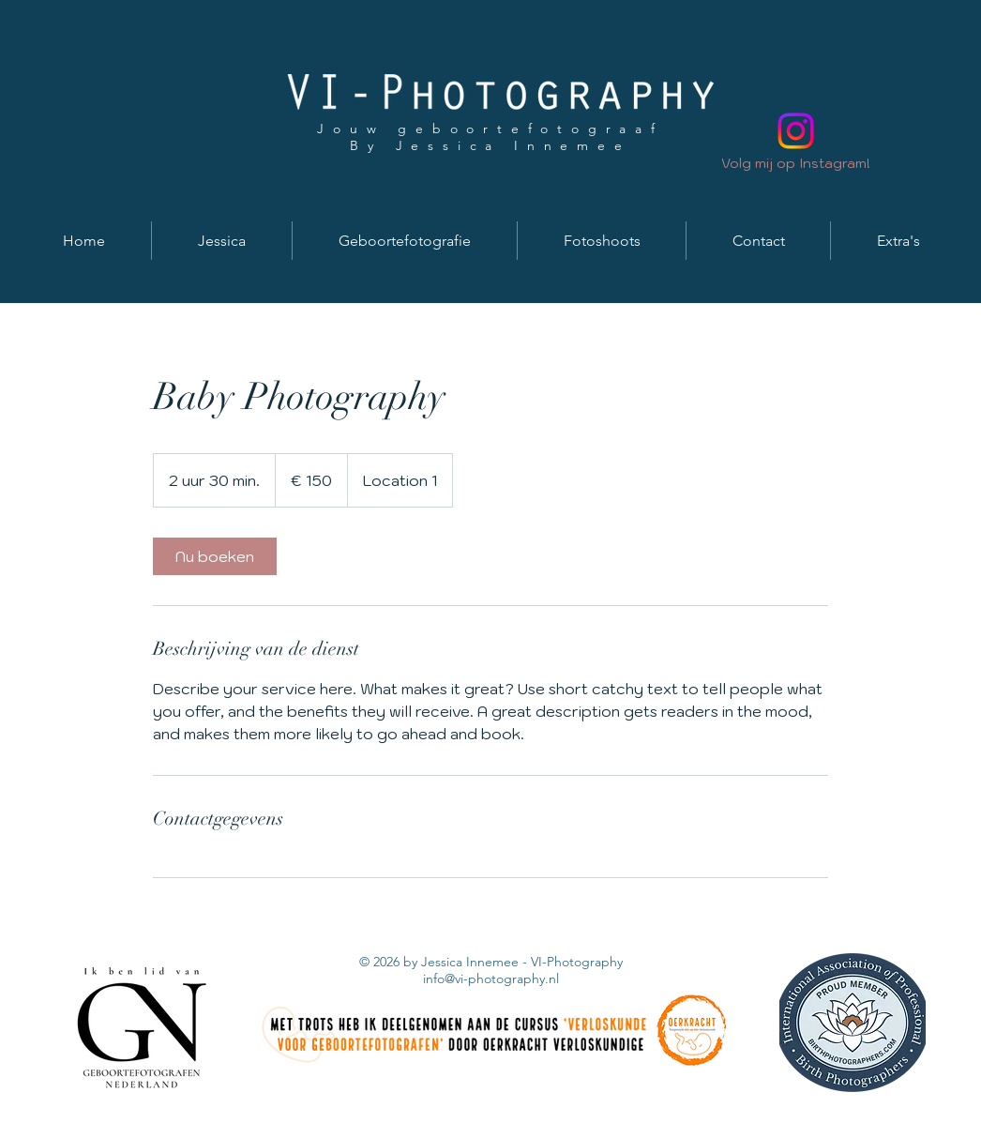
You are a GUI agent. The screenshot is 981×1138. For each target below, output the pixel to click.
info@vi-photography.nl (491, 978)
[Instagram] (796, 131)
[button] (222, 240)
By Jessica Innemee (490, 145)
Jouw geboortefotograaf (490, 128)
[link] (215, 556)
